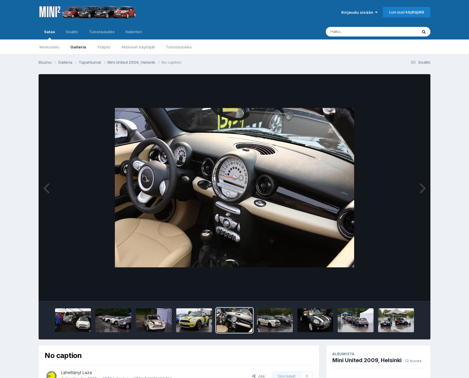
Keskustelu (49, 47)
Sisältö (72, 31)
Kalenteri (134, 31)
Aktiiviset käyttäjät (138, 47)
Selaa (49, 34)
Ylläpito (104, 47)
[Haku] (360, 31)
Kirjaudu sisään (359, 12)
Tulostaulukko (179, 47)
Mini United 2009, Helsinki (367, 360)
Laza (87, 372)
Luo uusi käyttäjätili (406, 12)
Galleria (78, 47)
